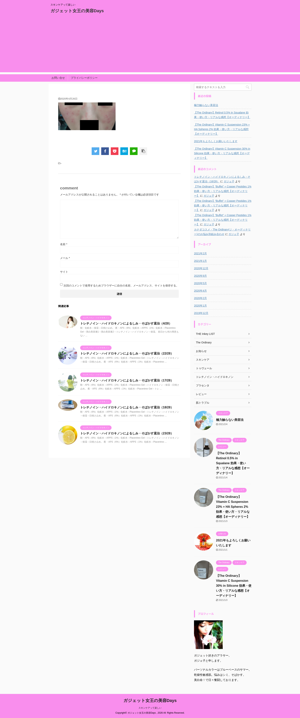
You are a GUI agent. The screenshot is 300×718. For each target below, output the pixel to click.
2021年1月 (200, 260)
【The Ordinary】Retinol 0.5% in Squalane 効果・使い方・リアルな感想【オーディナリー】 (222, 115)
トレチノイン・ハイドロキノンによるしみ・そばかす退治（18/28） (127, 407)
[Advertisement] (150, 45)
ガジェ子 (229, 181)
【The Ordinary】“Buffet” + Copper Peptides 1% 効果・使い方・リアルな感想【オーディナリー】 (222, 191)
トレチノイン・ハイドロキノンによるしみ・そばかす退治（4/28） (126, 323)
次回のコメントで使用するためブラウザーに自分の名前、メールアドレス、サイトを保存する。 (121, 285)
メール (65, 258)
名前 (63, 244)
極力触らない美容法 (206, 105)
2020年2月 (200, 298)
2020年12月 (201, 268)
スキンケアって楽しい (150, 708)
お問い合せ (58, 77)
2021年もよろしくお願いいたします (215, 141)
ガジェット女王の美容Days (77, 10)
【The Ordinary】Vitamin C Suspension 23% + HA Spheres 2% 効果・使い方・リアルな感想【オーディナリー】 (222, 129)
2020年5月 (200, 283)
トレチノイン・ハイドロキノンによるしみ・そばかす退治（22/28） (127, 353)
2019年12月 (201, 313)
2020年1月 (200, 305)
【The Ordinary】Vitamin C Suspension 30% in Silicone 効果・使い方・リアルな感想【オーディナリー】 (222, 153)
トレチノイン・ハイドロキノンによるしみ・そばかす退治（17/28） (127, 380)
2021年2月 (200, 253)
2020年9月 (200, 275)
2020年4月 (200, 290)
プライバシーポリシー (84, 77)
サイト (64, 271)
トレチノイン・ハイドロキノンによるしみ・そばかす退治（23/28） (127, 433)
